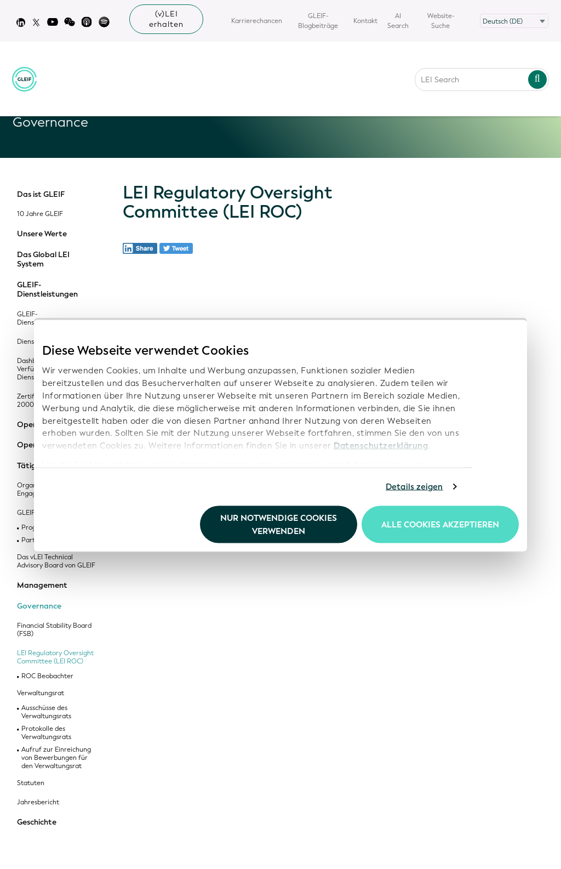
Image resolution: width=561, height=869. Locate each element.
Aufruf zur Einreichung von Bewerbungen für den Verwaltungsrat (56, 758)
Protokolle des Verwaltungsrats (46, 733)
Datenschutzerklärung (381, 445)
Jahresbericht (38, 802)
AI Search (398, 21)
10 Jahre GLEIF (40, 214)
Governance (39, 606)
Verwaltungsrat (40, 693)
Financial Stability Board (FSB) (54, 630)
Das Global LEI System (43, 259)
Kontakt (365, 20)
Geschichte (36, 822)
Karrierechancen (256, 20)
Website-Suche (440, 21)
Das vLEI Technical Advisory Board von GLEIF (56, 561)
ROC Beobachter (47, 676)
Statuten (30, 783)
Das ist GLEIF (41, 195)
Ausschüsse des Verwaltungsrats (46, 712)
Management (42, 585)
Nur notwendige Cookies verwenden (278, 524)
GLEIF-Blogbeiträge (318, 21)
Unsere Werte (42, 234)
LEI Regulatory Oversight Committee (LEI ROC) (55, 657)
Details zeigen (414, 486)
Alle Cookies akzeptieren (440, 524)
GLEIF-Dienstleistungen (47, 289)
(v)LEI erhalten (166, 19)
